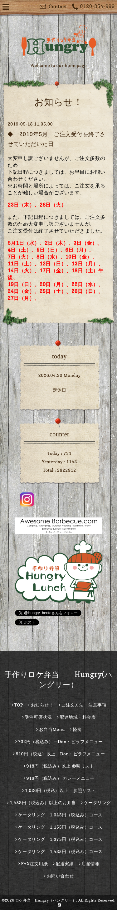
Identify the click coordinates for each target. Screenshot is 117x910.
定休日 (59, 390)
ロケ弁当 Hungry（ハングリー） (45, 900)
